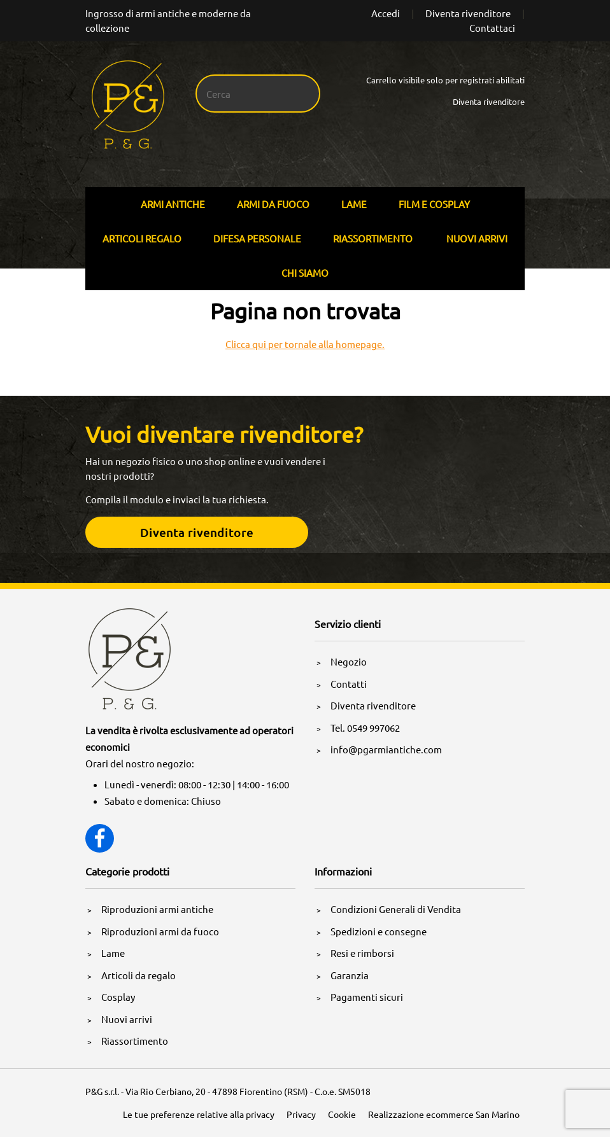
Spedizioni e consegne (378, 931)
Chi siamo (305, 273)
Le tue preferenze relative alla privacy (198, 1114)
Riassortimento (373, 238)
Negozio (348, 661)
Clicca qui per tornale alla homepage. (305, 344)
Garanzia (349, 975)
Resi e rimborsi (362, 953)
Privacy (301, 1114)
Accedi (385, 13)
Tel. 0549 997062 (365, 728)
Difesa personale (257, 238)
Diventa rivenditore (468, 13)
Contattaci (492, 28)
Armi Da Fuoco (273, 204)
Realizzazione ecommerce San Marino (444, 1114)
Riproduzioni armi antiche (157, 909)
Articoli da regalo (138, 975)
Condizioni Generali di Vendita (395, 909)
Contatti (348, 684)
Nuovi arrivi (476, 238)
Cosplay (118, 997)
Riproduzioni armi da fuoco (160, 931)
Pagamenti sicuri (366, 997)
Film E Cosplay (434, 204)
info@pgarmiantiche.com (386, 749)
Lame (354, 204)
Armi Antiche (173, 204)
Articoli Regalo (142, 238)
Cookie (342, 1114)
